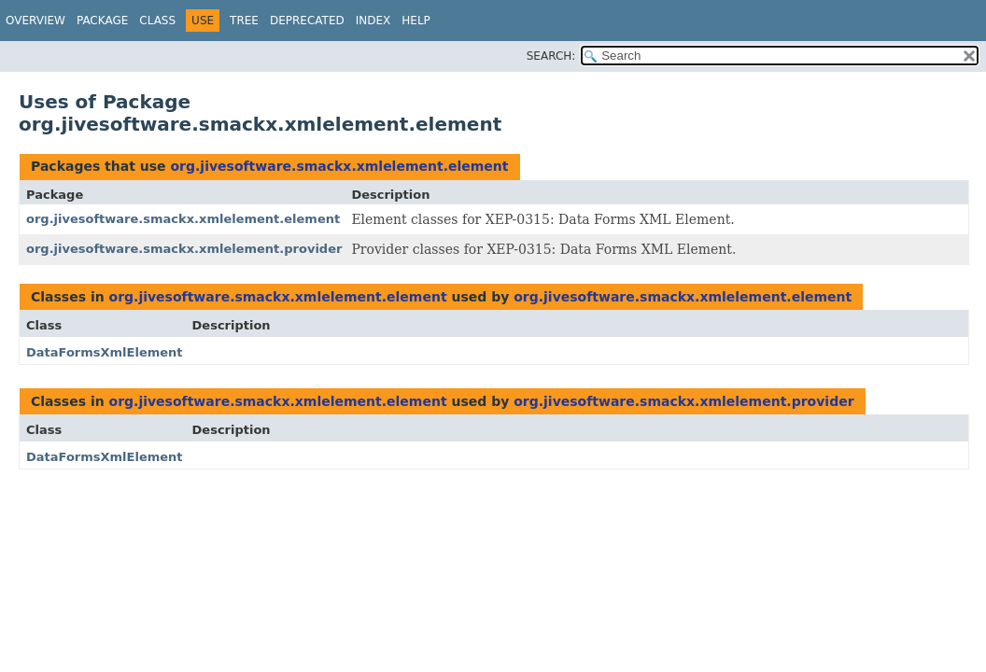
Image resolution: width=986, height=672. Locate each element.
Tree (244, 20)
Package (102, 20)
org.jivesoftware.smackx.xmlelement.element (339, 166)
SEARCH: (551, 56)
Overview (35, 20)
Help (415, 20)
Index (373, 20)
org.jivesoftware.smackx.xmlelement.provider (184, 249)
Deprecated (307, 20)
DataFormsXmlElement (104, 352)
